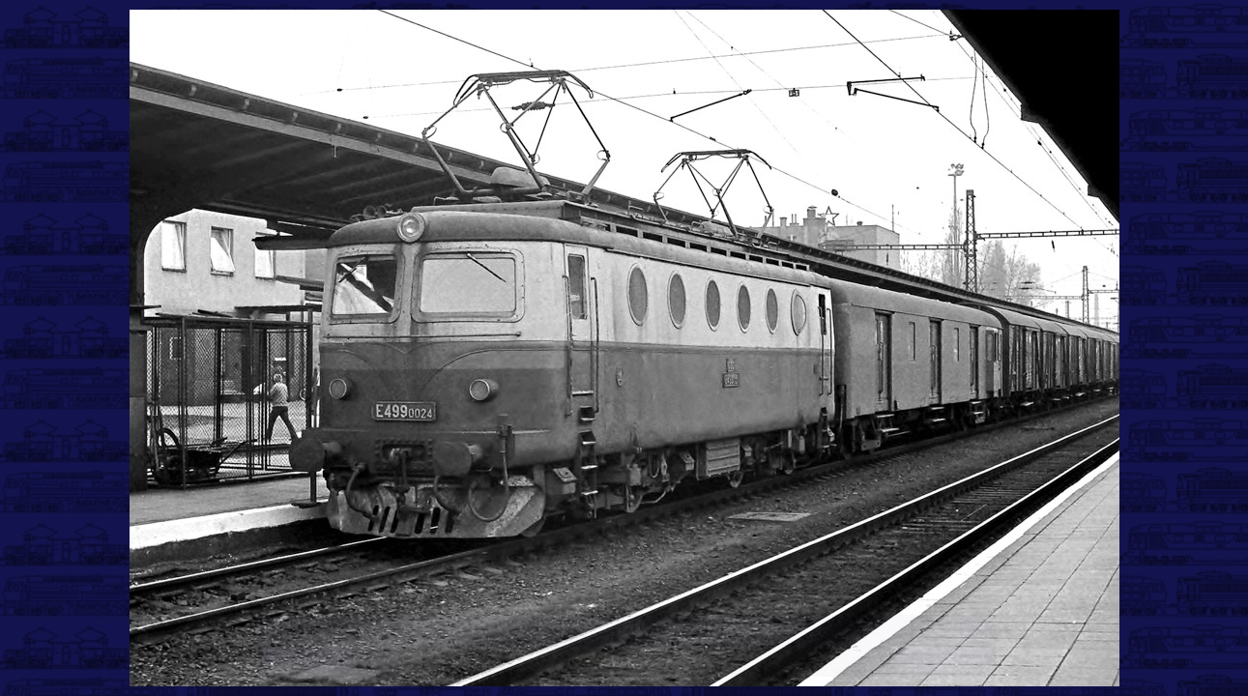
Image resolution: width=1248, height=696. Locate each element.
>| (975, 660)
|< (276, 660)
